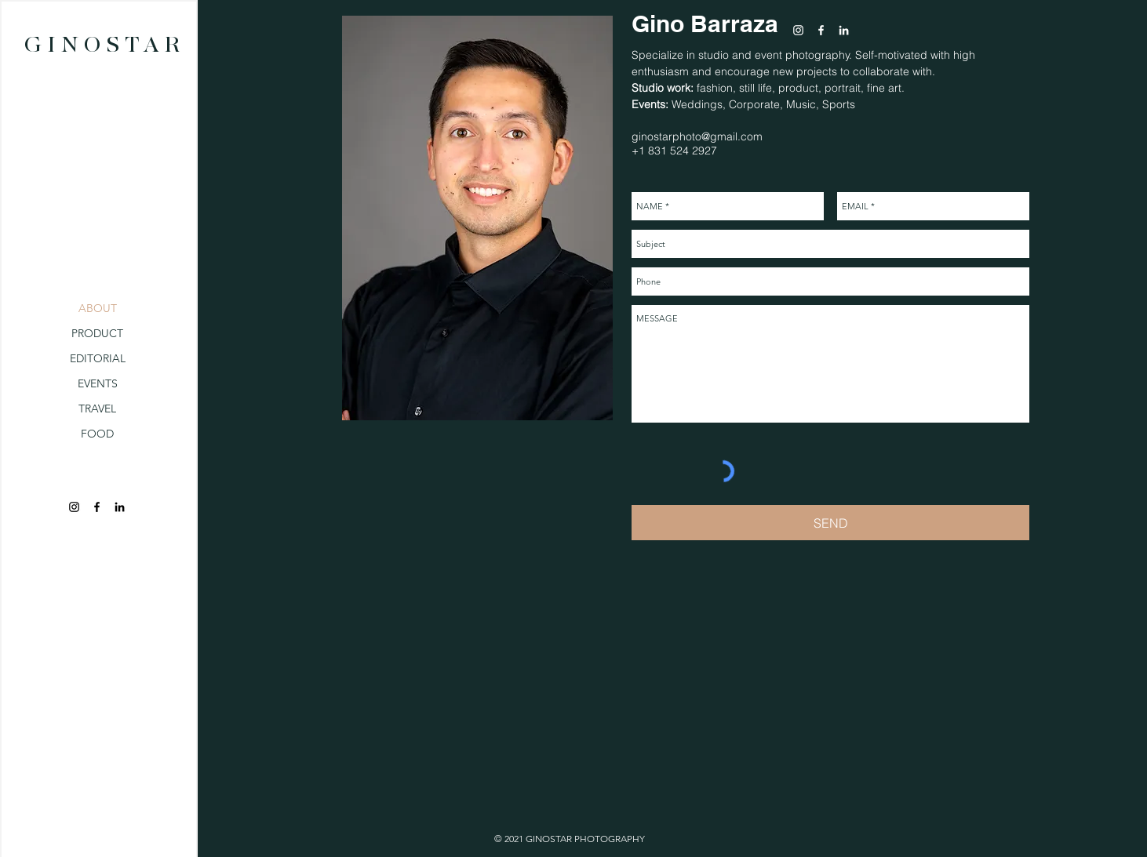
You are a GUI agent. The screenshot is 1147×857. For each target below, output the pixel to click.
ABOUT (97, 308)
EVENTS (98, 383)
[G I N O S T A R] (102, 46)
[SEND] (830, 522)
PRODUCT (97, 333)
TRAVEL (97, 408)
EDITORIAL (98, 358)
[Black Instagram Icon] (74, 507)
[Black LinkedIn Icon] (119, 507)
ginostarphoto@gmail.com (697, 136)
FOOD (97, 434)
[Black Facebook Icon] (97, 507)
